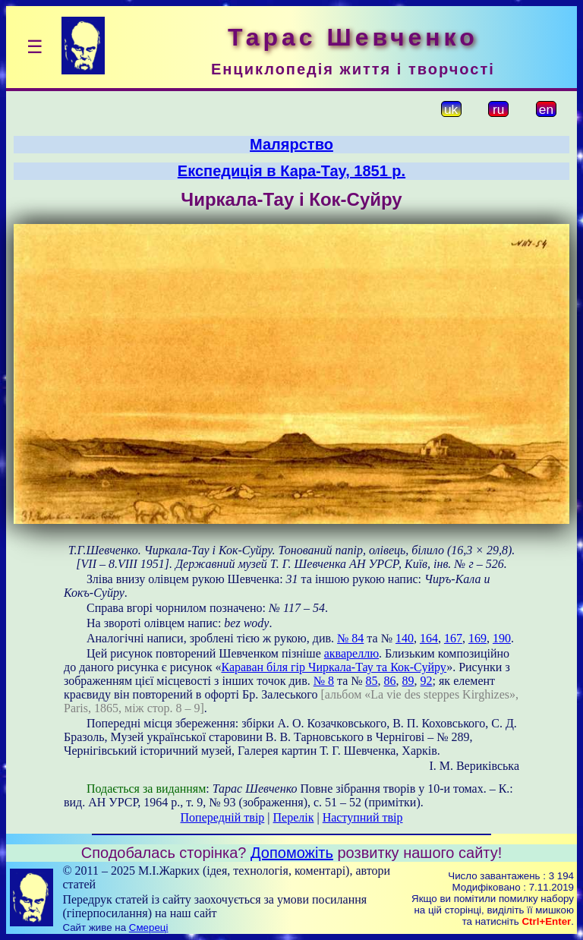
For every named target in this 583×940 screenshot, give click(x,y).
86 (390, 680)
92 (427, 680)
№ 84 (350, 638)
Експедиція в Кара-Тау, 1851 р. (291, 170)
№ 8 (324, 680)
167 (453, 638)
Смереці (149, 927)
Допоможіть (292, 852)
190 (502, 638)
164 (429, 638)
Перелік (293, 817)
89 (408, 680)
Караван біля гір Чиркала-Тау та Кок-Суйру (333, 667)
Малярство (291, 144)
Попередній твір (223, 817)
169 (477, 638)
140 (404, 638)
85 (372, 680)
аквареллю (351, 653)
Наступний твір (363, 817)
